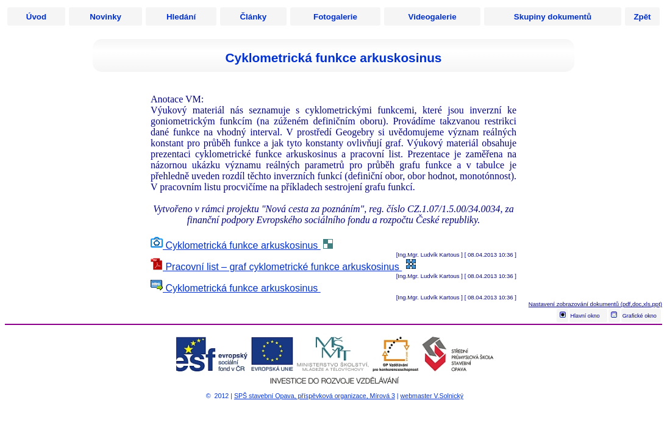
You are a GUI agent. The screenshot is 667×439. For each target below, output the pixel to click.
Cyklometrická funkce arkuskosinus (236, 245)
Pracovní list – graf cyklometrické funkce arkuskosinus (276, 267)
